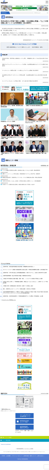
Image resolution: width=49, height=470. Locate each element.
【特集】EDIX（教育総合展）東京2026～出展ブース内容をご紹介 (18, 285)
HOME (3, 455)
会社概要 (8, 455)
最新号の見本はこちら (6, 409)
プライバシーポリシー (17, 455)
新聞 (25, 430)
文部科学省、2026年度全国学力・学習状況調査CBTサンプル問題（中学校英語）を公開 (23, 296)
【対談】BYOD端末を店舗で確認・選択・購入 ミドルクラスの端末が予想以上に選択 (23, 278)
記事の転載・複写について (30, 455)
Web (28, 430)
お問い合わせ (40, 455)
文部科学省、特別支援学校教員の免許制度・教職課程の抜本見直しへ (19, 266)
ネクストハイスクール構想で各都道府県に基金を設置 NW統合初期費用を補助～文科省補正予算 (25, 269)
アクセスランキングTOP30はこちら (9, 299)
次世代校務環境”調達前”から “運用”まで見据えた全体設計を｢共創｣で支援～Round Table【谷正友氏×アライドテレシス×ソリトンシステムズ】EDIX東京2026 (25, 292)
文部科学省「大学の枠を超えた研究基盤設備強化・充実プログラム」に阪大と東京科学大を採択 (25, 272)
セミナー (19, 432)
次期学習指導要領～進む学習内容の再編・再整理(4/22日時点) (17, 275)
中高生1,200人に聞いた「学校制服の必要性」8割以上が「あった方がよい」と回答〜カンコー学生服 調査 (25, 282)
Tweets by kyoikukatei (6, 444)
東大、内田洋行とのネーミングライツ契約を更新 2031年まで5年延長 (19, 288)
